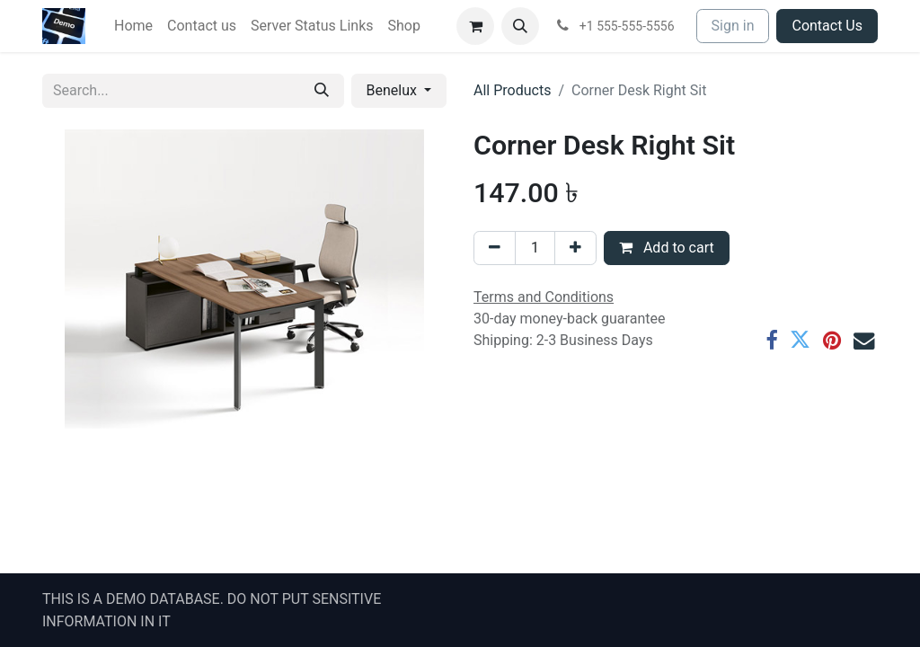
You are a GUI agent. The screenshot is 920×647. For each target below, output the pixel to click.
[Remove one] (494, 248)
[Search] (321, 91)
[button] (520, 26)
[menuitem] (133, 26)
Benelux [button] (393, 90)
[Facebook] (771, 340)
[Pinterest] (832, 340)
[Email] (864, 340)
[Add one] (575, 248)
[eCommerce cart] (475, 26)
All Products (512, 90)
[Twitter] (800, 340)
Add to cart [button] (666, 247)
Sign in (733, 25)
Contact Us (827, 25)
